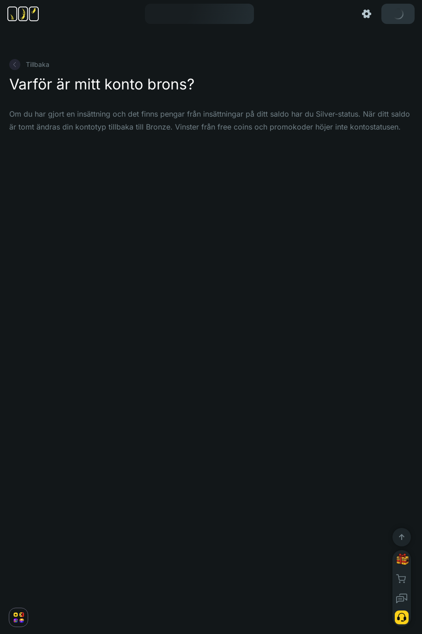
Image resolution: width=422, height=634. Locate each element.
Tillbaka (29, 64)
